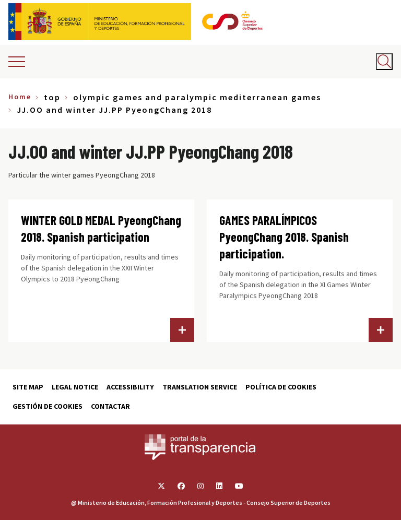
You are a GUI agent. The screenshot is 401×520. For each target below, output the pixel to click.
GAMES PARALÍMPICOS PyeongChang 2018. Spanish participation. (284, 236)
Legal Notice (75, 387)
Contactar (110, 406)
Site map (28, 387)
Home (19, 96)
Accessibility (130, 387)
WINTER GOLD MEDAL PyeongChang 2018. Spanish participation (101, 228)
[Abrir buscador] (384, 61)
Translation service (199, 387)
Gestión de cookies (47, 406)
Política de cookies (280, 387)
